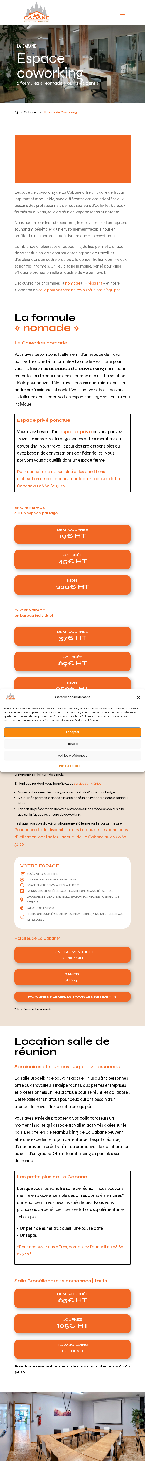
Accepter (72, 732)
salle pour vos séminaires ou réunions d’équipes (79, 289)
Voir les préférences (72, 756)
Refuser (72, 744)
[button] (138, 697)
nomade (72, 283)
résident (95, 283)
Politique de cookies (70, 765)
